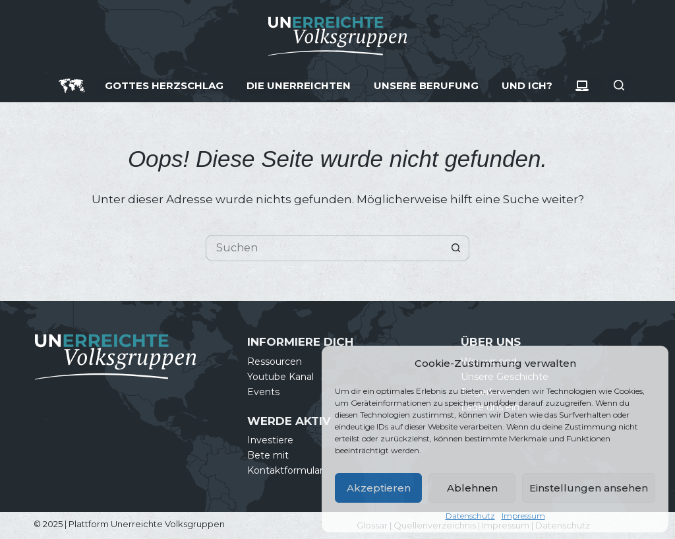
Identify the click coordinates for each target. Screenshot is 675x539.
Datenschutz (470, 516)
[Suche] (619, 85)
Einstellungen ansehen (588, 488)
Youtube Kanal (280, 377)
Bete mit (268, 455)
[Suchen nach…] (324, 248)
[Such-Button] (456, 248)
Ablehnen (472, 488)
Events (263, 392)
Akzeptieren (379, 488)
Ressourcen (274, 361)
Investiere (270, 440)
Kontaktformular (285, 470)
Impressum (523, 516)
